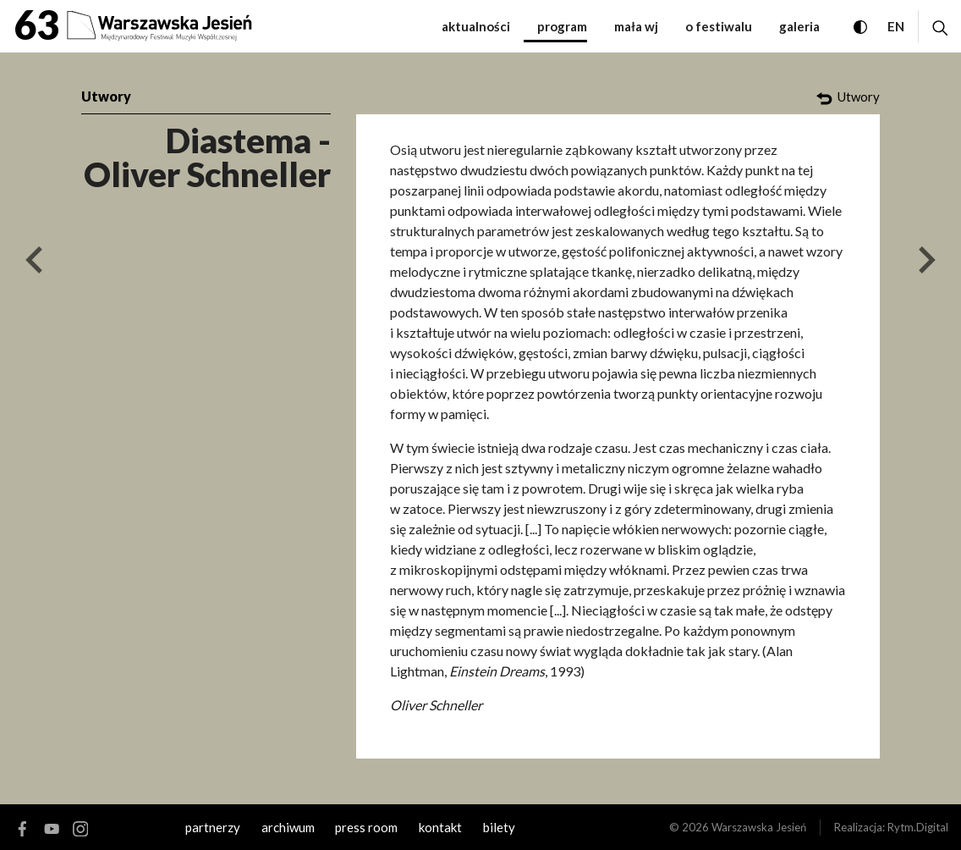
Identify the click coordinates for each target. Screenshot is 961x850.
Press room (366, 827)
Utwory (106, 96)
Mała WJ (636, 26)
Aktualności (476, 26)
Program (562, 26)
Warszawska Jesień (758, 827)
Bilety (499, 827)
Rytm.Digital (917, 827)
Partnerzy (212, 827)
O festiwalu (718, 26)
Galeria (799, 26)
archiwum (288, 827)
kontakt (440, 827)
